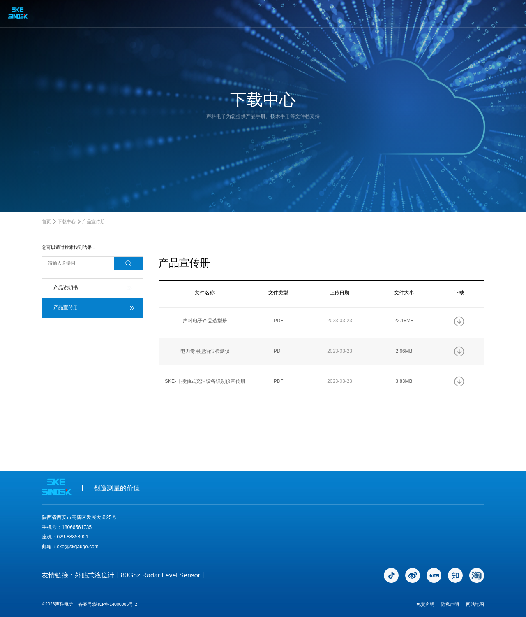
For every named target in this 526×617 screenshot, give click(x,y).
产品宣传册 (93, 221)
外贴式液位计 (94, 575)
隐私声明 (450, 604)
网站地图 (475, 604)
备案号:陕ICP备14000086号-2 (107, 604)
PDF (279, 321)
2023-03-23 (339, 321)
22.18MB (404, 321)
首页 (46, 221)
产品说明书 (65, 288)
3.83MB (403, 381)
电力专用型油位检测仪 (205, 351)
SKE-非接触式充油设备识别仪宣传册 (205, 381)
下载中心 (67, 221)
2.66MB (403, 351)
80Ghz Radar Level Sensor (160, 575)
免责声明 (425, 604)
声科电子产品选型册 (205, 321)
